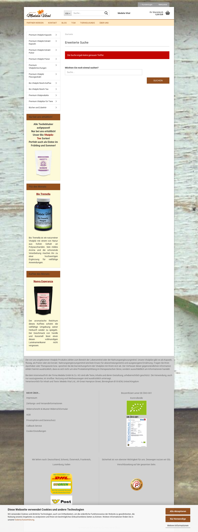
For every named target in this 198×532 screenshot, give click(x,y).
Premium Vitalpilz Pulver (39, 59)
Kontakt (52, 23)
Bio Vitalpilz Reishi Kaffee (40, 84)
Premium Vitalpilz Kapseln (40, 35)
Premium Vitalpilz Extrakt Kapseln (39, 43)
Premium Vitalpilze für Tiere (41, 102)
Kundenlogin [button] (146, 5)
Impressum (31, 398)
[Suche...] (67, 13)
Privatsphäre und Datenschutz (41, 421)
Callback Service (34, 426)
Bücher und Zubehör (37, 108)
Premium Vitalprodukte (39, 96)
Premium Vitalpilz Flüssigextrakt (36, 76)
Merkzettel (162, 5)
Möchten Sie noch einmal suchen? (82, 68)
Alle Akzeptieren (178, 511)
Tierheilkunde (87, 23)
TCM (73, 23)
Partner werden (35, 23)
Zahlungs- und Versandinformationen (44, 404)
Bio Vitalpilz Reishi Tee (38, 90)
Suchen (158, 81)
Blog (64, 23)
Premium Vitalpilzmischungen (37, 67)
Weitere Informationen (178, 525)
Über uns (104, 23)
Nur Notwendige (178, 519)
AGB (28, 415)
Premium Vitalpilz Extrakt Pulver (39, 52)
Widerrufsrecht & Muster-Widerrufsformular (47, 409)
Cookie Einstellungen (36, 431)
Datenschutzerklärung (24, 520)
